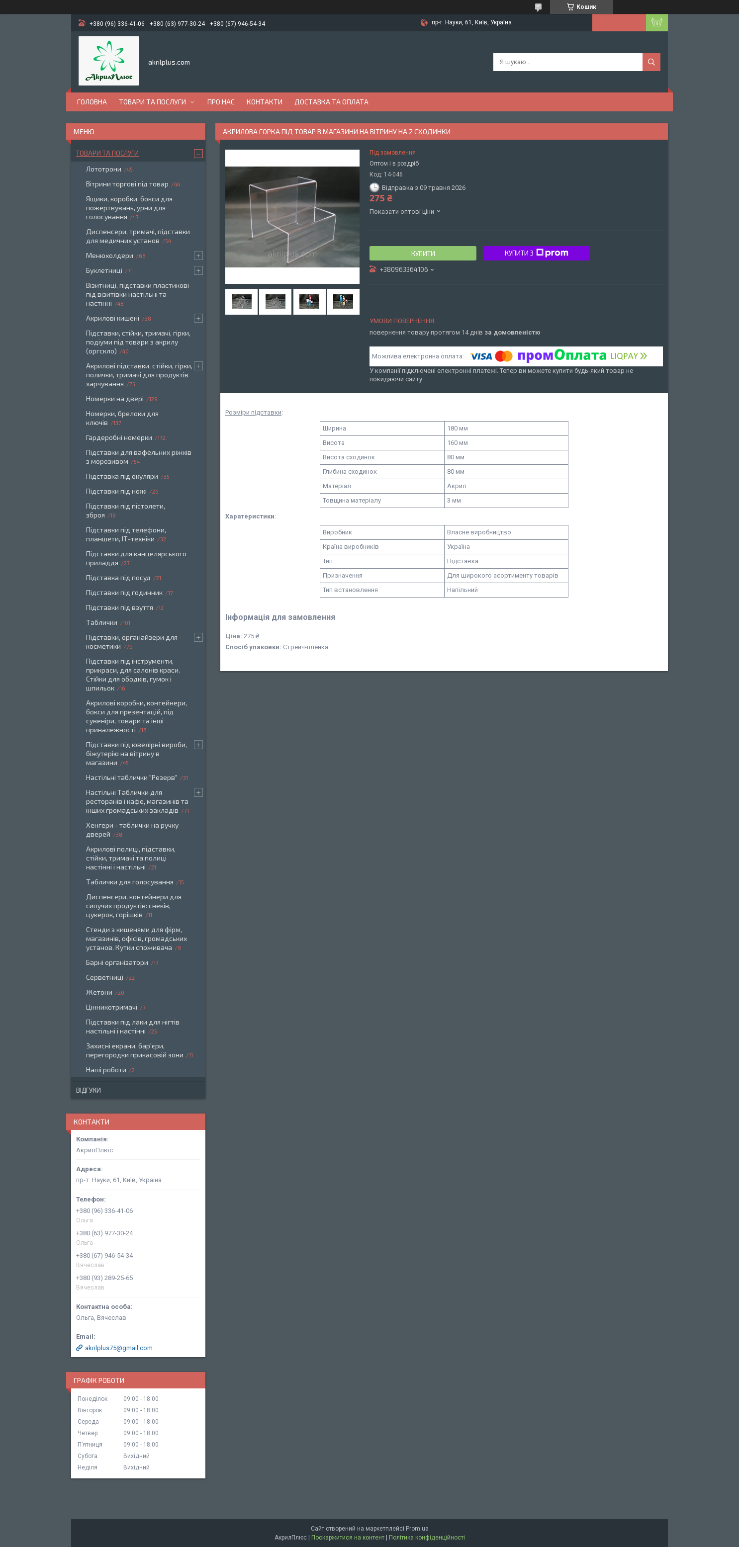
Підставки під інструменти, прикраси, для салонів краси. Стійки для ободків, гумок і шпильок (133, 674)
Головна (92, 101)
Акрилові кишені (112, 318)
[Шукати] (651, 62)
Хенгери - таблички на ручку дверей (132, 829)
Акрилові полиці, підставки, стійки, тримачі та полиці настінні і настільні (131, 858)
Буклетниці (104, 270)
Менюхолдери (109, 255)
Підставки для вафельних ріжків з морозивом (138, 456)
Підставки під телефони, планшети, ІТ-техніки (126, 534)
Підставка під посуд (118, 577)
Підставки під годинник (124, 592)
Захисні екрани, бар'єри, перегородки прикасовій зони (135, 1050)
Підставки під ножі (116, 491)
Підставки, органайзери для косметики (132, 641)
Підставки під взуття (119, 607)
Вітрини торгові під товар (127, 183)
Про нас (221, 101)
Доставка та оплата (331, 101)
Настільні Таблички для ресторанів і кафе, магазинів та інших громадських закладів (137, 801)
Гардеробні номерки (119, 437)
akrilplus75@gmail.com (119, 1348)
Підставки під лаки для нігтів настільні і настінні (133, 1026)
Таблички (101, 622)
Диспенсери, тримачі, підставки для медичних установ (138, 236)
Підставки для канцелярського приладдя (136, 558)
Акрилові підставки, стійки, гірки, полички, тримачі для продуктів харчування (139, 374)
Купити (423, 254)
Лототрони (103, 169)
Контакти (264, 101)
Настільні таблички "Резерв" (132, 777)
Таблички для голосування (130, 881)
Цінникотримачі (111, 1007)
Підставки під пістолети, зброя (125, 510)
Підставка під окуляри (122, 476)
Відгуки (88, 1090)
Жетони (99, 992)
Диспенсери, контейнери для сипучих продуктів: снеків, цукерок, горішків (134, 905)
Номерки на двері (115, 398)
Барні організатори (117, 962)
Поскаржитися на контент (347, 1537)
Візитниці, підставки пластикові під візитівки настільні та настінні (137, 294)
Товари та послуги (152, 101)
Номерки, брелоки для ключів (122, 418)
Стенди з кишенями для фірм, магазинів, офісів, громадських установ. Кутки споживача (136, 938)
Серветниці (104, 977)
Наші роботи (106, 1069)
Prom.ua (417, 1528)
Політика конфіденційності (427, 1537)
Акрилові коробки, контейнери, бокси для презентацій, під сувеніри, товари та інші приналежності (136, 716)
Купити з (536, 253)
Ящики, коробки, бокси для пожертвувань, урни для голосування (129, 207)
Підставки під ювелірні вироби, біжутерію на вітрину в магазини (136, 753)
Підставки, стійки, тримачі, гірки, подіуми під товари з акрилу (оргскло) (138, 342)
